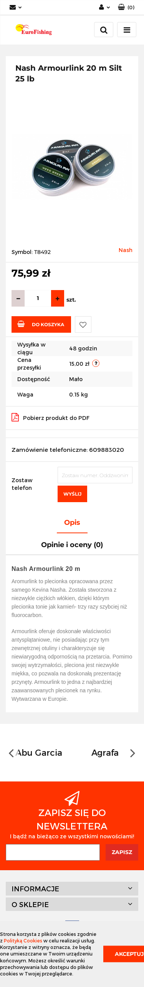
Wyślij (72, 494)
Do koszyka (40, 323)
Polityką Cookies (23, 940)
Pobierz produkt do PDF (50, 417)
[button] (126, 7)
